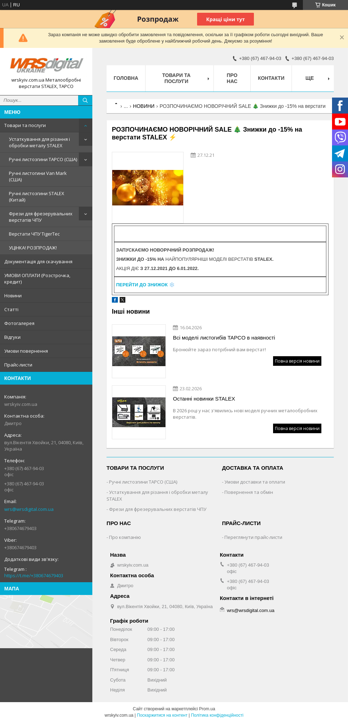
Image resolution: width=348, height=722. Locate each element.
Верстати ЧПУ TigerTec (34, 234)
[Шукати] (85, 100)
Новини (13, 295)
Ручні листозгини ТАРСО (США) (43, 159)
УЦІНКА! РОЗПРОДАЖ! (33, 247)
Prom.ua (207, 708)
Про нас (232, 78)
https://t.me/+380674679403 (33, 575)
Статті (11, 309)
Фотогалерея (19, 323)
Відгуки (12, 337)
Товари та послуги (25, 125)
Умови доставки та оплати (254, 482)
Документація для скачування (38, 261)
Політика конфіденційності (217, 715)
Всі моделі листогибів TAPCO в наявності (224, 338)
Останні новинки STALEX (204, 399)
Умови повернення (26, 351)
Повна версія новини (297, 361)
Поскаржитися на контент (162, 715)
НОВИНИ (144, 106)
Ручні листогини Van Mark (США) (38, 176)
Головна (126, 78)
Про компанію (125, 537)
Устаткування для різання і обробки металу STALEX (39, 142)
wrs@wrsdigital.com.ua (29, 509)
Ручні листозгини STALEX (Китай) (36, 196)
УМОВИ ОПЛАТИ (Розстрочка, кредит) (37, 278)
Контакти (271, 78)
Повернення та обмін (248, 492)
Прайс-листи (18, 365)
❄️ (145, 284)
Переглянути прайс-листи (253, 537)
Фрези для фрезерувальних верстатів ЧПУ (40, 216)
